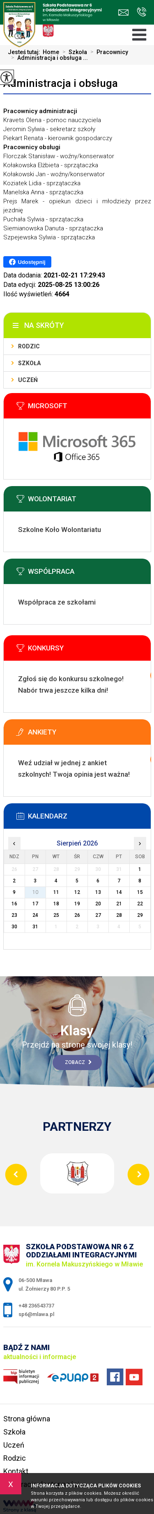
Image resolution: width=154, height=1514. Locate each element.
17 (35, 904)
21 (119, 904)
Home (51, 52)
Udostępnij (27, 262)
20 (98, 904)
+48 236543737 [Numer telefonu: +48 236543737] (36, 1306)
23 (14, 915)
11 (56, 892)
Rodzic (29, 346)
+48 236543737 (141, 11)
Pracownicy (107, 52)
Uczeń (28, 380)
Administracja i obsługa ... (48, 58)
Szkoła (73, 52)
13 (98, 892)
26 (77, 915)
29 (140, 915)
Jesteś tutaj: (25, 52)
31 (35, 927)
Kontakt (15, 1471)
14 (119, 892)
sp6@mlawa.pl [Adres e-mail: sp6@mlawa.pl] (36, 1314)
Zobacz (78, 1062)
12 (77, 892)
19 (77, 904)
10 (35, 892)
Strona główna (26, 1418)
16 (14, 904)
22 (140, 904)
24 (35, 915)
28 (119, 915)
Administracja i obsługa (60, 83)
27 (98, 915)
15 (140, 892)
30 (14, 927)
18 (56, 904)
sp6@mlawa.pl (123, 12)
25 (56, 915)
